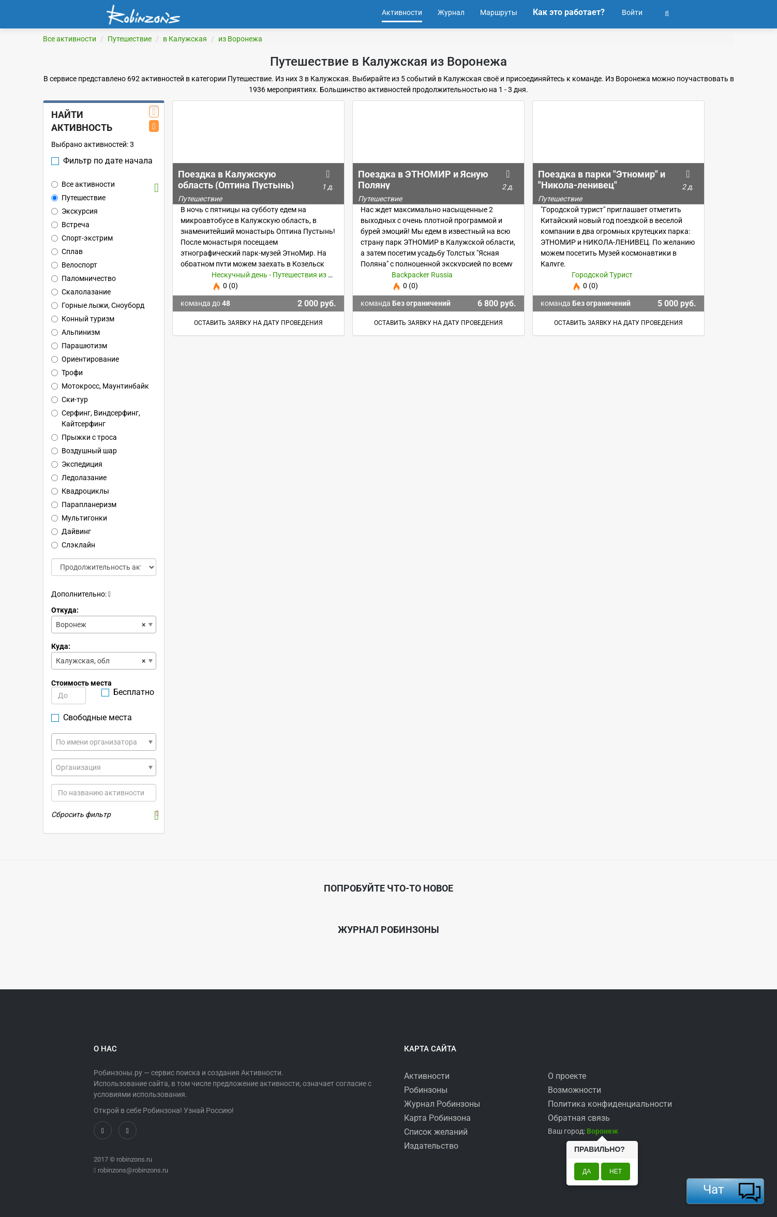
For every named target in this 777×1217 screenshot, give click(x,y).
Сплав (67, 251)
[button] (667, 12)
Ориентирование (85, 359)
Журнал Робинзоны (442, 1104)
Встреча (70, 224)
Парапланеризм (83, 504)
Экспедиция (76, 464)
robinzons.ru (134, 1159)
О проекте (567, 1076)
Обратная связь (579, 1118)
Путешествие (130, 39)
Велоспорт (74, 265)
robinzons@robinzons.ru (133, 1170)
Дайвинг (71, 531)
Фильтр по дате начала (102, 161)
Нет (615, 1171)
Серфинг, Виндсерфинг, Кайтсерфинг (95, 418)
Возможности (574, 1090)
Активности (427, 1076)
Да (586, 1171)
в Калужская (185, 39)
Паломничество (83, 278)
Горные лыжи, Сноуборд (97, 305)
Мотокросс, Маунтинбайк (100, 386)
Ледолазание (79, 477)
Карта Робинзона (437, 1118)
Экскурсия (74, 211)
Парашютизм (79, 346)
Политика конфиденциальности (610, 1104)
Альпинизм (75, 332)
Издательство (431, 1146)
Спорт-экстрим (82, 238)
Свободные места (91, 717)
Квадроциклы (80, 491)
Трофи (67, 372)
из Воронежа (240, 39)
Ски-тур (69, 399)
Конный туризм (82, 319)
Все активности (69, 39)
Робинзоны (425, 1090)
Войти (631, 12)
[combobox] (103, 624)
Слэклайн (73, 545)
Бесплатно (127, 692)
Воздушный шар (84, 451)
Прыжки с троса (84, 437)
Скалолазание (81, 292)
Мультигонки (79, 518)
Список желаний (436, 1132)
